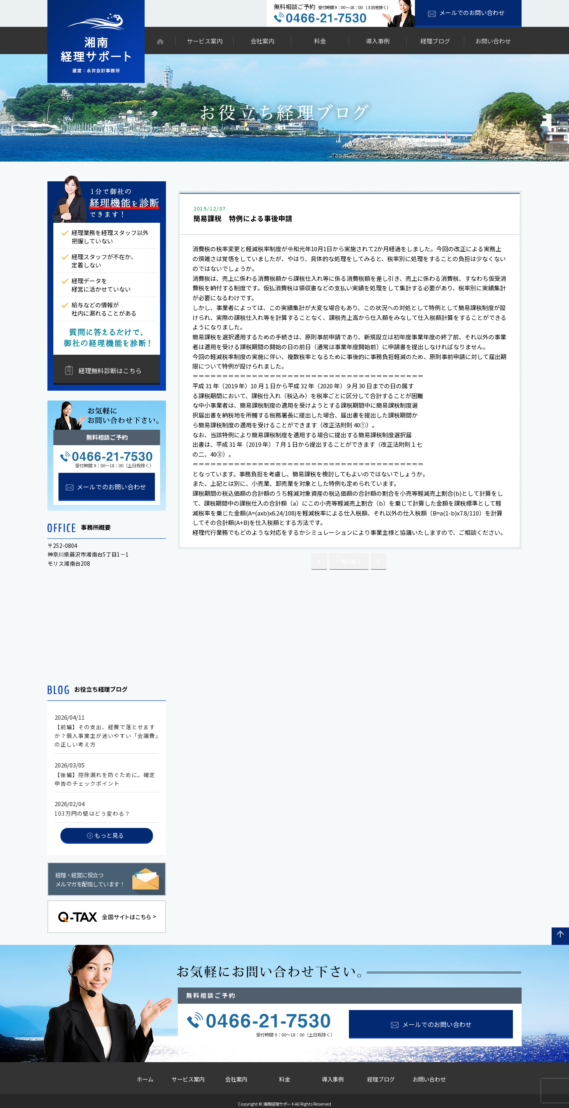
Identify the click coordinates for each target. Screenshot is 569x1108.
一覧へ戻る (349, 560)
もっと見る (109, 835)
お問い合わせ (493, 41)
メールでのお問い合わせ (472, 12)
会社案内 (262, 41)
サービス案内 (204, 41)
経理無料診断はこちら (110, 370)
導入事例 (378, 41)
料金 (320, 41)
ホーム (140, 1076)
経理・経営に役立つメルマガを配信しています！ (90, 879)
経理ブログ (435, 41)
